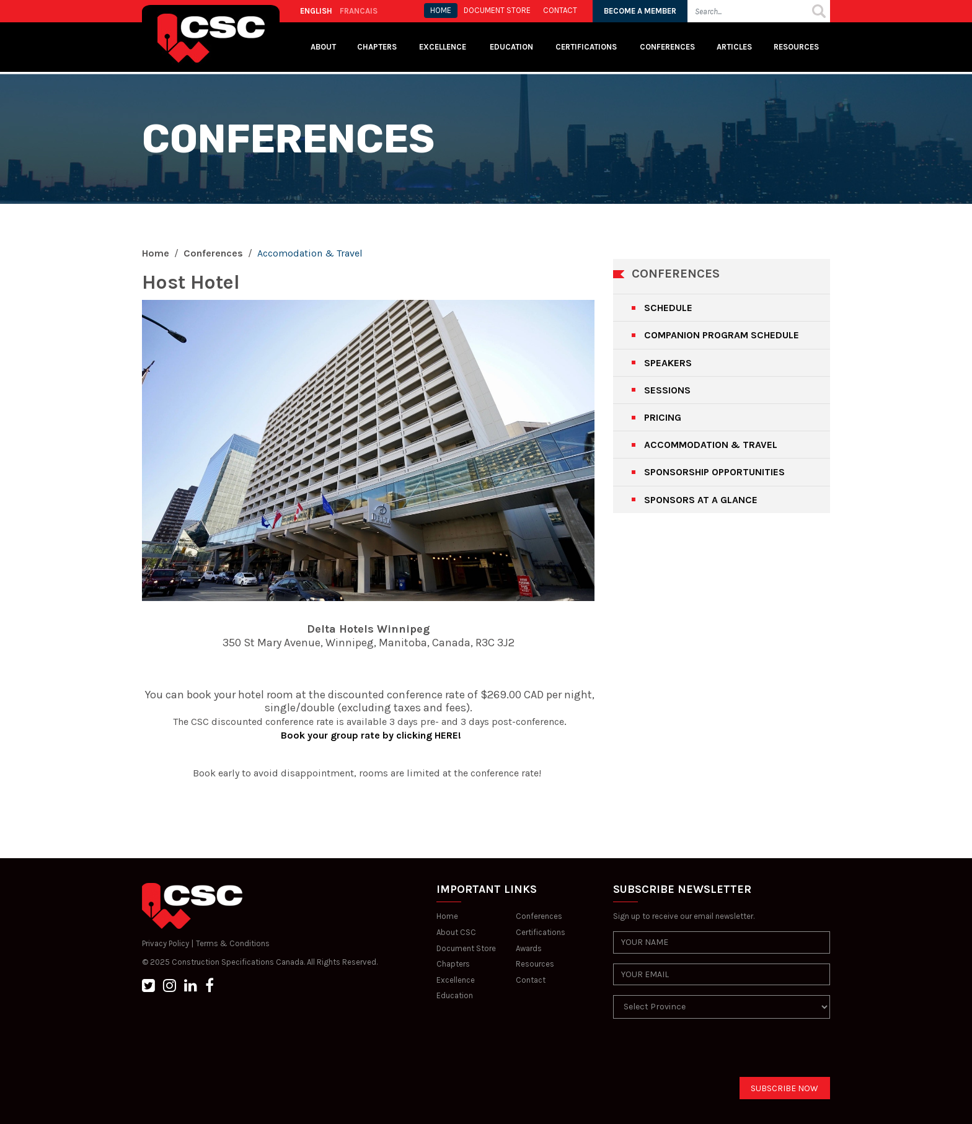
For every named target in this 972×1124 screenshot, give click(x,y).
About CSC (456, 932)
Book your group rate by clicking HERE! (369, 735)
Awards (529, 948)
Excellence (443, 46)
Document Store (466, 948)
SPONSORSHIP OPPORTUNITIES (714, 472)
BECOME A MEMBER (640, 10)
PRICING (662, 417)
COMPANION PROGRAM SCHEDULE (721, 335)
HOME (440, 10)
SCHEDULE (668, 308)
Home (155, 253)
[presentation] (707, 1053)
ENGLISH (316, 10)
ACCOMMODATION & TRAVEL (710, 444)
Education (454, 995)
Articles (734, 46)
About (323, 46)
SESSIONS (667, 390)
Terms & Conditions (233, 943)
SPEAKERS (668, 363)
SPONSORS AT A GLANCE (701, 500)
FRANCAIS (359, 10)
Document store (497, 10)
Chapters (377, 46)
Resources (796, 46)
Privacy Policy (165, 943)
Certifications (586, 46)
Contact (531, 980)
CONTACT (560, 10)
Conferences (667, 46)
